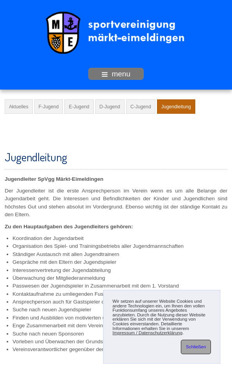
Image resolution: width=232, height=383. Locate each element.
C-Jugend (140, 106)
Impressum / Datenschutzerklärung (147, 332)
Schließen (196, 346)
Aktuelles (19, 106)
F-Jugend (49, 106)
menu (116, 74)
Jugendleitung (176, 106)
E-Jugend (79, 106)
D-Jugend (110, 106)
